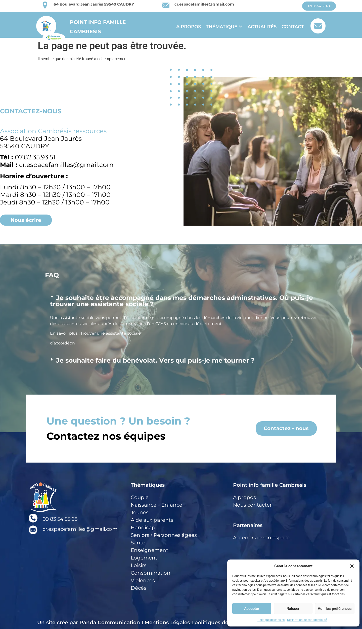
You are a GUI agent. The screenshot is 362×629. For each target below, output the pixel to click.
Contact (293, 26)
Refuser (293, 608)
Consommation (150, 573)
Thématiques (148, 485)
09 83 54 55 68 (60, 519)
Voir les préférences (335, 608)
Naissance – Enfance (156, 505)
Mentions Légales (167, 622)
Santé (138, 543)
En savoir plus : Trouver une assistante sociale (95, 333)
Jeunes (140, 512)
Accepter (251, 608)
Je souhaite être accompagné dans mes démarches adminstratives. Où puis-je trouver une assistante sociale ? (181, 301)
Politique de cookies (271, 620)
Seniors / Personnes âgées (164, 535)
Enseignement (149, 550)
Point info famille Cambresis (269, 485)
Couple (140, 497)
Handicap (143, 528)
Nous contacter (252, 505)
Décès (138, 588)
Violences (143, 580)
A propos (188, 26)
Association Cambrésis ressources (53, 131)
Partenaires (247, 525)
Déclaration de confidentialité (307, 620)
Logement (144, 558)
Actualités (262, 26)
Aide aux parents (152, 520)
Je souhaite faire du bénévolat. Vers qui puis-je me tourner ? (155, 360)
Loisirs (139, 565)
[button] (351, 566)
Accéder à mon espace (261, 538)
